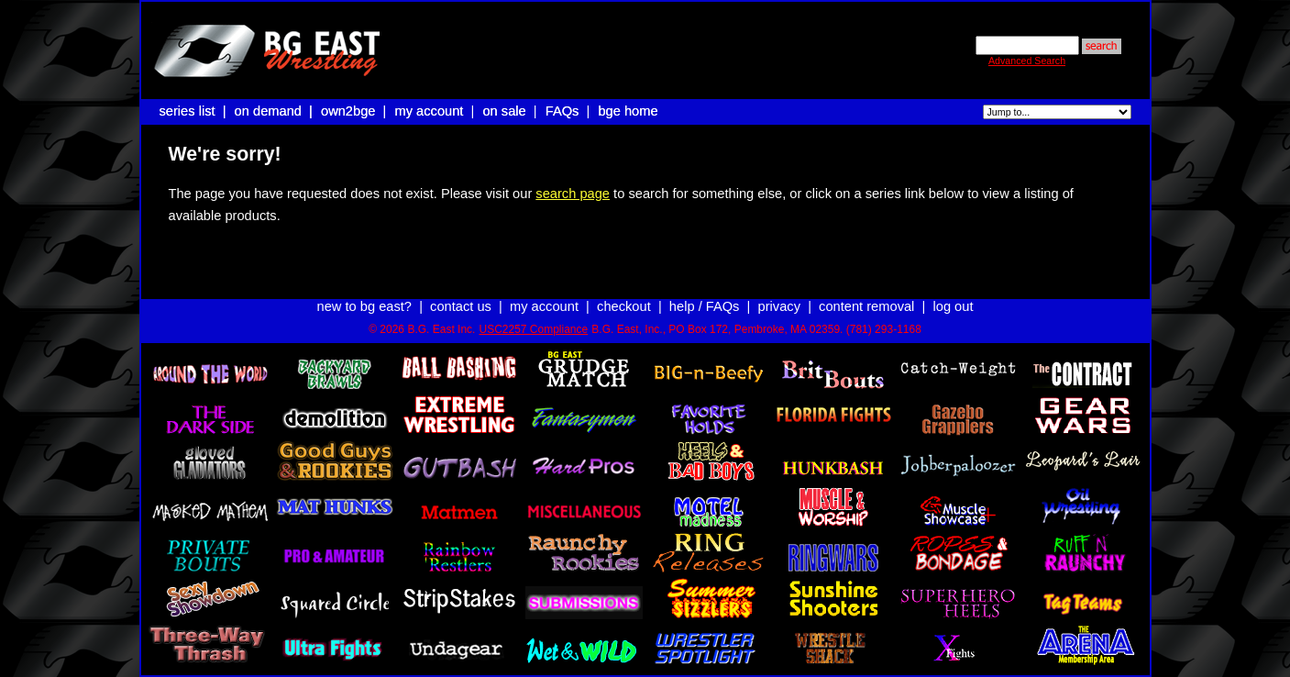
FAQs (562, 111)
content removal (866, 290)
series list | (195, 111)
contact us (460, 290)
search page (572, 193)
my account (429, 111)
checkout (624, 290)
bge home (627, 111)
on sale (503, 111)
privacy (779, 290)
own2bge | (356, 111)
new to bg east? (364, 290)
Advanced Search (1026, 60)
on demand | (275, 111)
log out (952, 290)
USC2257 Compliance (533, 312)
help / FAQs (704, 290)
